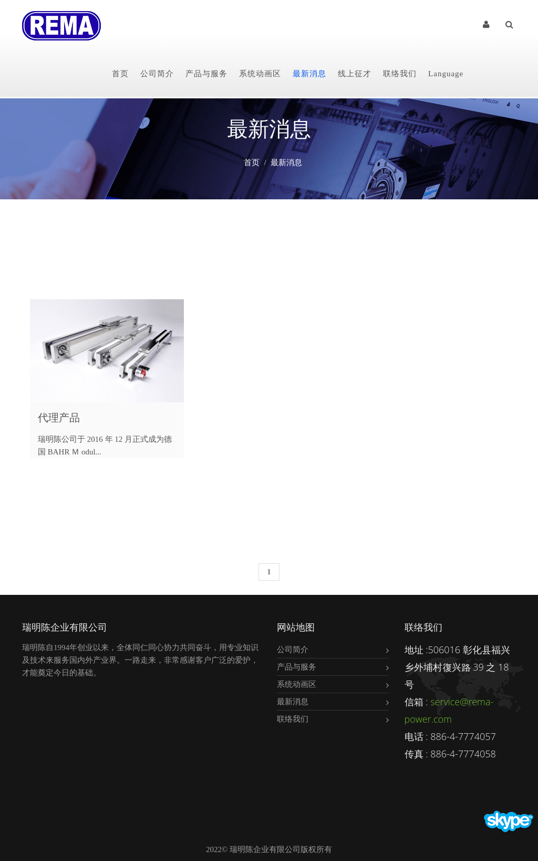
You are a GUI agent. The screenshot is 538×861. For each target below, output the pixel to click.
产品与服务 (206, 73)
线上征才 (354, 73)
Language (445, 73)
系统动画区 (260, 73)
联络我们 (400, 73)
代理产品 (59, 417)
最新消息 (309, 73)
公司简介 (157, 73)
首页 (120, 73)
